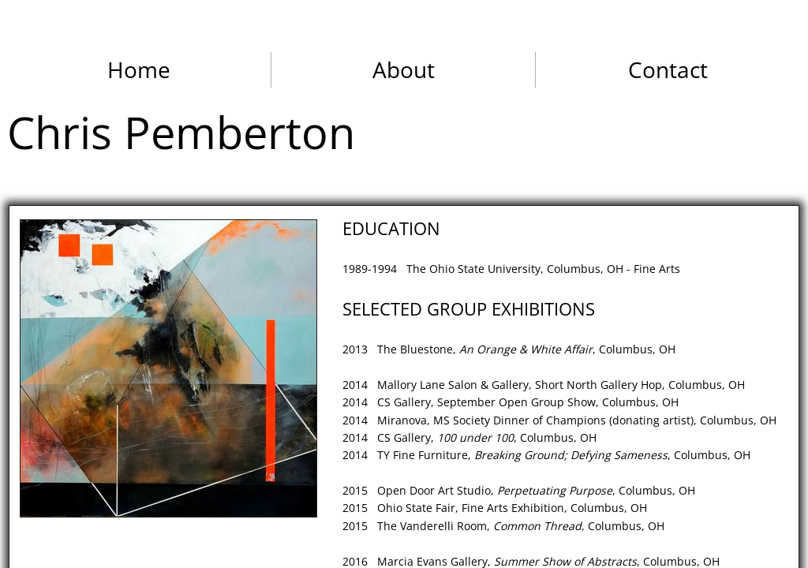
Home (138, 69)
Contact (668, 69)
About (403, 69)
